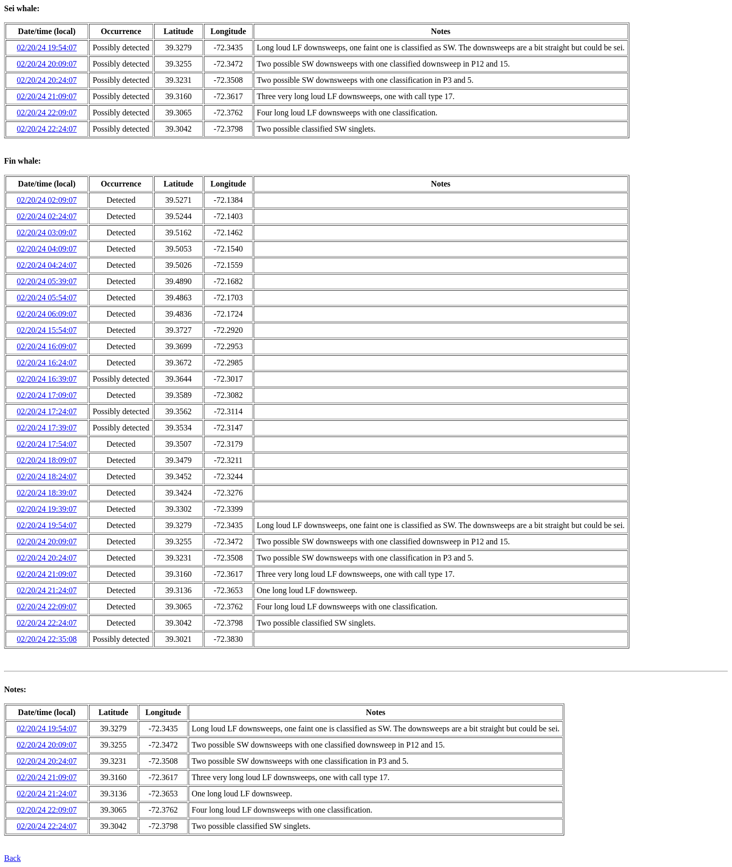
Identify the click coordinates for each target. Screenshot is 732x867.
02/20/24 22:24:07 (47, 129)
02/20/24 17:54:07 (47, 444)
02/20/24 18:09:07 (47, 460)
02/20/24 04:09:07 (47, 248)
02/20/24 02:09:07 (47, 200)
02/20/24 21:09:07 (47, 96)
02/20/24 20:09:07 (47, 63)
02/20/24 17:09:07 (47, 395)
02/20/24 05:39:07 (47, 281)
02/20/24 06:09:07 (47, 313)
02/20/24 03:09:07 (47, 232)
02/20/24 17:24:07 (47, 411)
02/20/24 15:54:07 (47, 330)
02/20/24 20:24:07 (47, 80)
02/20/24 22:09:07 (47, 112)
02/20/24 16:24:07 (47, 362)
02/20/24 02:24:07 (47, 216)
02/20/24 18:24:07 (47, 476)
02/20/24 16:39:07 (47, 379)
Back (12, 858)
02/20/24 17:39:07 (47, 427)
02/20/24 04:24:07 (47, 265)
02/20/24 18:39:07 (47, 492)
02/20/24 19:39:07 (47, 509)
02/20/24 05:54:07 (47, 297)
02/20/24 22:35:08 (47, 639)
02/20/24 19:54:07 (47, 47)
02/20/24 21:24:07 (47, 590)
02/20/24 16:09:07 (47, 346)
